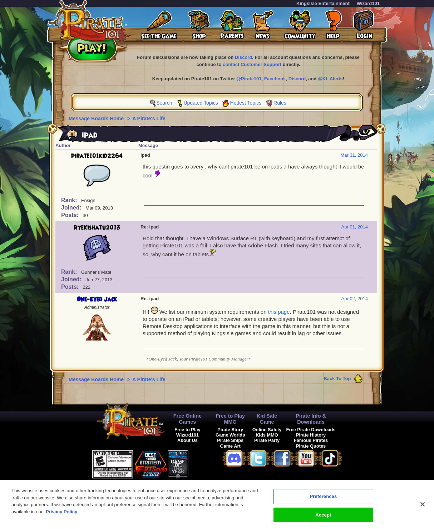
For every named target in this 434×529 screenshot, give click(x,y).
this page (279, 312)
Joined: (72, 208)
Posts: (70, 215)
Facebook (275, 78)
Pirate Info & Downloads (311, 419)
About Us (187, 440)
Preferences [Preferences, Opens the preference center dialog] (323, 499)
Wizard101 (368, 3)
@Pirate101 (249, 78)
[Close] (422, 507)
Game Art (230, 446)
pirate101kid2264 (97, 156)
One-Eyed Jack (97, 299)
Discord (243, 57)
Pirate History (311, 435)
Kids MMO (267, 435)
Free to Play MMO (230, 419)
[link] (206, 463)
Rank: (70, 200)
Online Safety (267, 429)
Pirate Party (267, 440)
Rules (279, 103)
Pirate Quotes (311, 446)
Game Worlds (230, 435)
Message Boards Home (97, 118)
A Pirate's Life (148, 118)
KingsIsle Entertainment (323, 3)
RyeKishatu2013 (97, 227)
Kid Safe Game (267, 419)
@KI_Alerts (330, 78)
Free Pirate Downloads (311, 429)
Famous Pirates (311, 440)
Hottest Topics (246, 103)
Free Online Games (187, 419)
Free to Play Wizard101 (187, 432)
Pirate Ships (230, 440)
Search (164, 103)
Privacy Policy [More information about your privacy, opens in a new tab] (61, 515)
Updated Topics (200, 103)
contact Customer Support (252, 64)
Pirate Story (230, 429)
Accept (323, 518)
